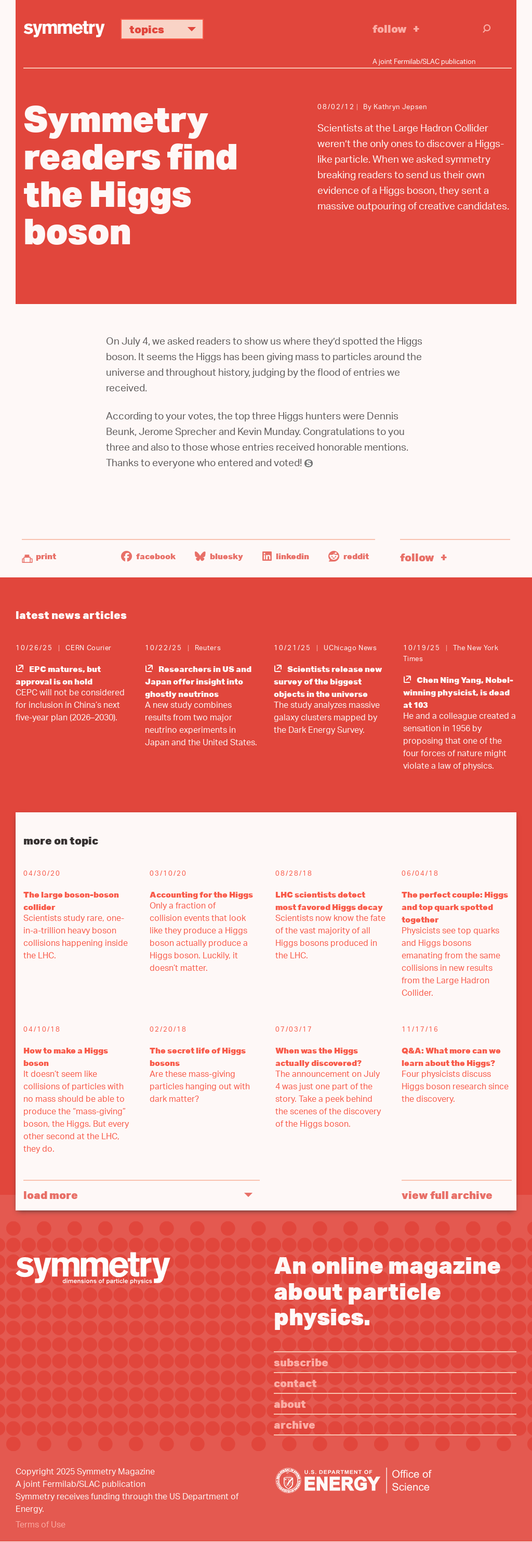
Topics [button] (166, 29)
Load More (50, 1195)
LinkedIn (285, 556)
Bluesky (219, 556)
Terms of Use (40, 1525)
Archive (294, 1424)
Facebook (148, 556)
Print (46, 556)
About (290, 1403)
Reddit (348, 556)
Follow (390, 28)
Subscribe (301, 1362)
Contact (295, 1383)
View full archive (447, 1195)
